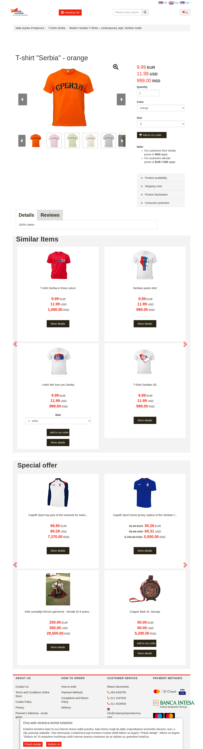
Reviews (50, 215)
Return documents (118, 686)
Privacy (19, 707)
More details (58, 323)
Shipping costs (151, 186)
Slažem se (54, 744)
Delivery (66, 707)
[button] (15, 344)
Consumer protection (155, 202)
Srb (162, 2)
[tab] (161, 178)
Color (140, 101)
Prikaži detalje (33, 744)
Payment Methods (72, 692)
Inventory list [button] (70, 12)
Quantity (142, 86)
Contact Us (22, 686)
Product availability (153, 177)
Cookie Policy (23, 701)
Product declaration (154, 194)
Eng (173, 2)
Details (26, 215)
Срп (184, 2)
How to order (69, 686)
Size (139, 117)
